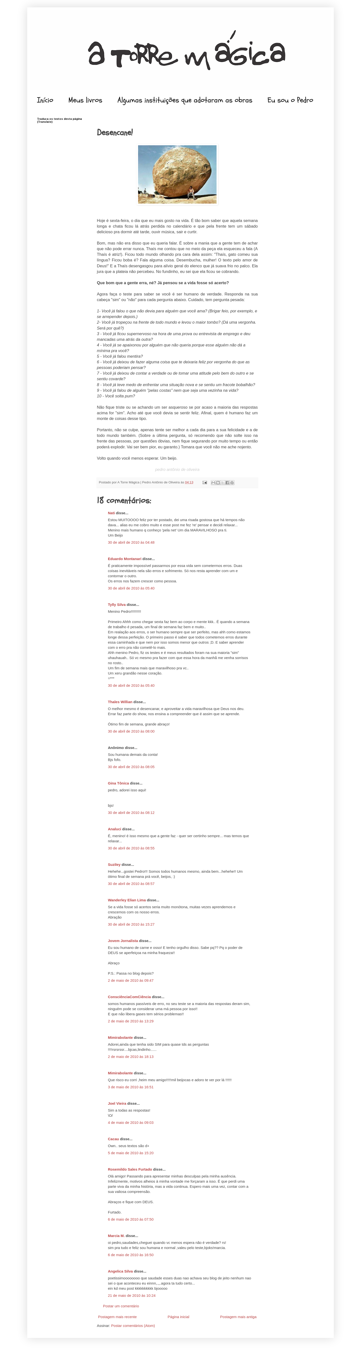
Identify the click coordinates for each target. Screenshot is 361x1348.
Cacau (113, 1139)
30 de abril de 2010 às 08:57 (131, 884)
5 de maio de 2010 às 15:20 (131, 1153)
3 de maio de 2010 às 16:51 (131, 1087)
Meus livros (85, 100)
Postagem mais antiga (238, 1317)
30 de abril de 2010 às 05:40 (131, 588)
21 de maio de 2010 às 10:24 (131, 1295)
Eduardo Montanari (125, 559)
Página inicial (178, 1317)
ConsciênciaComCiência (129, 997)
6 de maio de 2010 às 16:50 (131, 1255)
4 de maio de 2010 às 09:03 (131, 1122)
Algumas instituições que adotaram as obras (184, 100)
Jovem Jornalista (123, 941)
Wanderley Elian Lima (127, 900)
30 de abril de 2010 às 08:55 (131, 848)
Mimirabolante (120, 1037)
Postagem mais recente (117, 1317)
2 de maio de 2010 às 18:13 (131, 1056)
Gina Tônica (119, 783)
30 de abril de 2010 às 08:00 (131, 731)
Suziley (114, 864)
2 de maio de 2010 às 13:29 (131, 1021)
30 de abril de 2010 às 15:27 (131, 924)
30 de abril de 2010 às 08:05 (131, 767)
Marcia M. (116, 1236)
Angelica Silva (120, 1271)
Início (45, 100)
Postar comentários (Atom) (133, 1325)
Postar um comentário (121, 1306)
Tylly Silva (117, 604)
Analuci (114, 829)
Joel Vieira (117, 1103)
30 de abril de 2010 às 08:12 (131, 812)
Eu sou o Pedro (290, 100)
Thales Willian (120, 702)
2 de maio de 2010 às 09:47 (131, 980)
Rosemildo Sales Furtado (130, 1169)
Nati (111, 513)
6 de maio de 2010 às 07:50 (131, 1219)
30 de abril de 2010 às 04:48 (131, 542)
